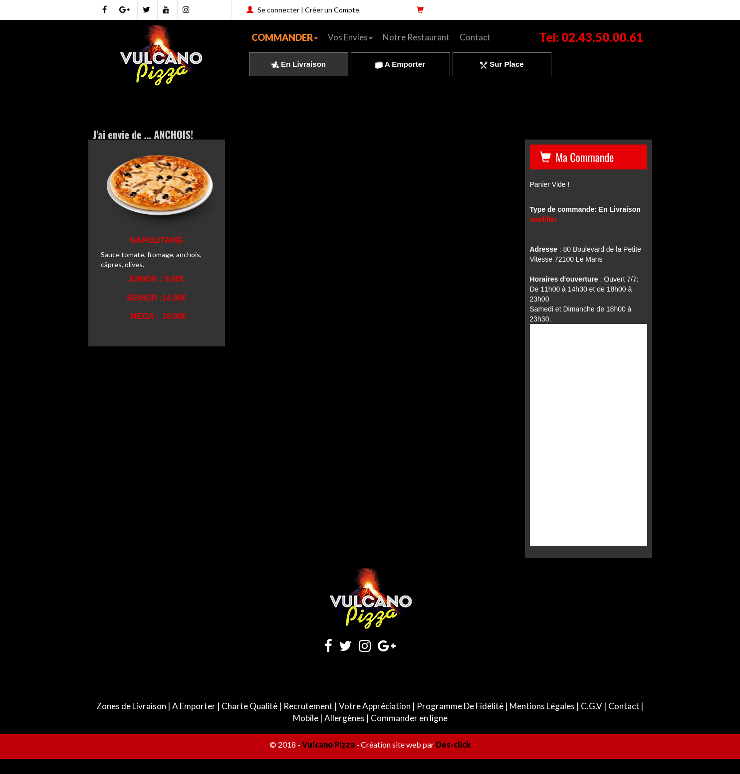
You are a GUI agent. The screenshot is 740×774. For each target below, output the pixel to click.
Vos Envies (350, 37)
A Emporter (400, 64)
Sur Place (502, 64)
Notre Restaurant (416, 37)
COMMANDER (284, 37)
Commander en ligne (409, 718)
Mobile (305, 718)
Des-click (453, 744)
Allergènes (344, 718)
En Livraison (298, 64)
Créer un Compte (332, 9)
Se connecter (278, 9)
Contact (475, 37)
